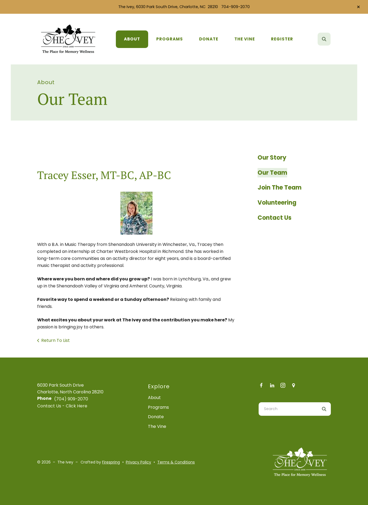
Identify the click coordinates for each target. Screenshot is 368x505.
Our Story (272, 157)
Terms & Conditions (176, 462)
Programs (169, 39)
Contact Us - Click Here (62, 406)
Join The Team (279, 187)
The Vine (244, 39)
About (132, 39)
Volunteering (277, 202)
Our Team (272, 173)
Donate (208, 39)
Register (282, 39)
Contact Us (274, 218)
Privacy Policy (138, 462)
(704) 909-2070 (71, 399)
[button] (358, 7)
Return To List (55, 340)
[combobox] (288, 409)
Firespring (111, 462)
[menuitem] (132, 39)
